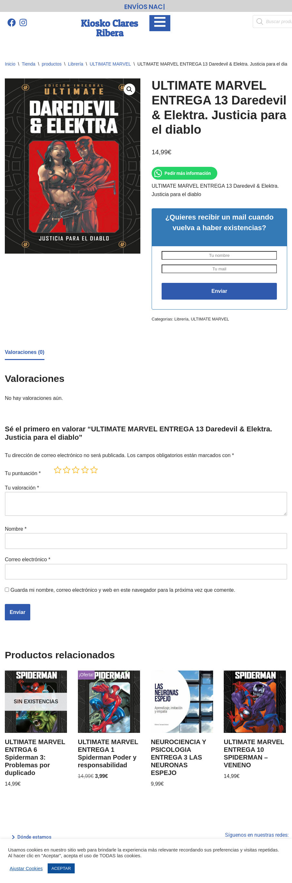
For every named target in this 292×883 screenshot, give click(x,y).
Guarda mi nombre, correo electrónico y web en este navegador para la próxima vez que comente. (122, 590)
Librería (75, 64)
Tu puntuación (23, 473)
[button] (129, 89)
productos (51, 64)
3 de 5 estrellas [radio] (76, 470)
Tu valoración (22, 488)
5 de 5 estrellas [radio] (94, 470)
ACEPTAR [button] (61, 868)
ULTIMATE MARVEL (110, 64)
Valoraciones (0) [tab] (24, 352)
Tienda (28, 64)
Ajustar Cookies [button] (26, 868)
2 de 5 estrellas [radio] (67, 470)
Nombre (16, 529)
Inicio (10, 64)
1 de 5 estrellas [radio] (57, 470)
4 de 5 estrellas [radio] (85, 470)
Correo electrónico (27, 559)
